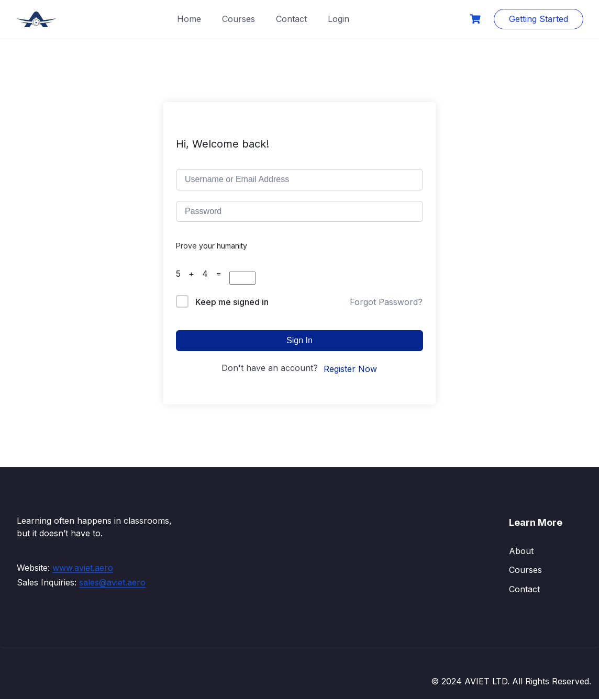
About (521, 551)
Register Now (350, 369)
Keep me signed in (232, 302)
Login (338, 19)
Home (189, 19)
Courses (238, 19)
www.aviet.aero (82, 567)
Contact (291, 19)
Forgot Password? (386, 302)
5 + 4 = (202, 273)
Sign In (299, 340)
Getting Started (538, 19)
